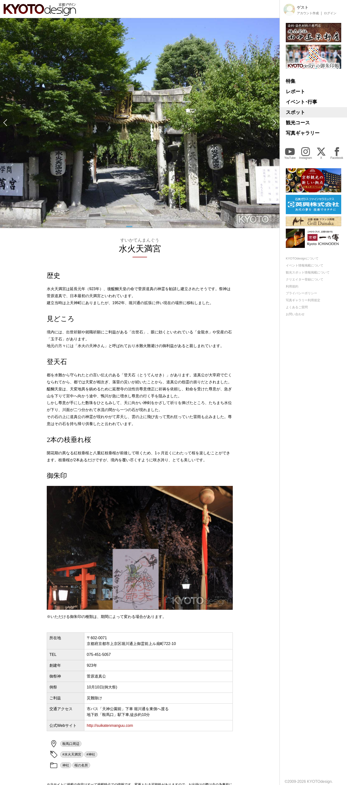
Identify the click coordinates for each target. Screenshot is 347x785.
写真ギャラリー (303, 133)
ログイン (330, 13)
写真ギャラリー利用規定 (303, 300)
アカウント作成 (308, 13)
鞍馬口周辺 (70, 744)
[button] (5, 123)
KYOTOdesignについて (302, 258)
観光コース (298, 122)
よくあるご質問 (297, 307)
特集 (290, 81)
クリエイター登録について (304, 279)
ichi (275, 223)
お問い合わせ (295, 314)
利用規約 (292, 286)
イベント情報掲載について (304, 265)
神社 (65, 765)
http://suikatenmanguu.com (110, 725)
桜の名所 (81, 765)
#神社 (91, 754)
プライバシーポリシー (301, 293)
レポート (295, 91)
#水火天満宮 (71, 754)
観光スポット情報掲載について (308, 272)
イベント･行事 (301, 102)
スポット (295, 112)
